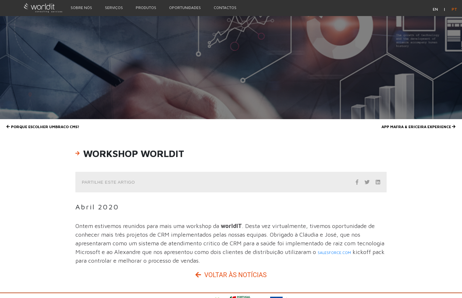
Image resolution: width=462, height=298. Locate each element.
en (436, 9)
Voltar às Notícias (231, 275)
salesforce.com (334, 252)
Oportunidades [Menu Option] (185, 7)
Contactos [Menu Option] (225, 7)
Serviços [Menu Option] (114, 7)
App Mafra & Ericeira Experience (418, 126)
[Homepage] (32, 7)
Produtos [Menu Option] (146, 7)
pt (454, 9)
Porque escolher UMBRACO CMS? (42, 126)
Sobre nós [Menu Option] (81, 7)
